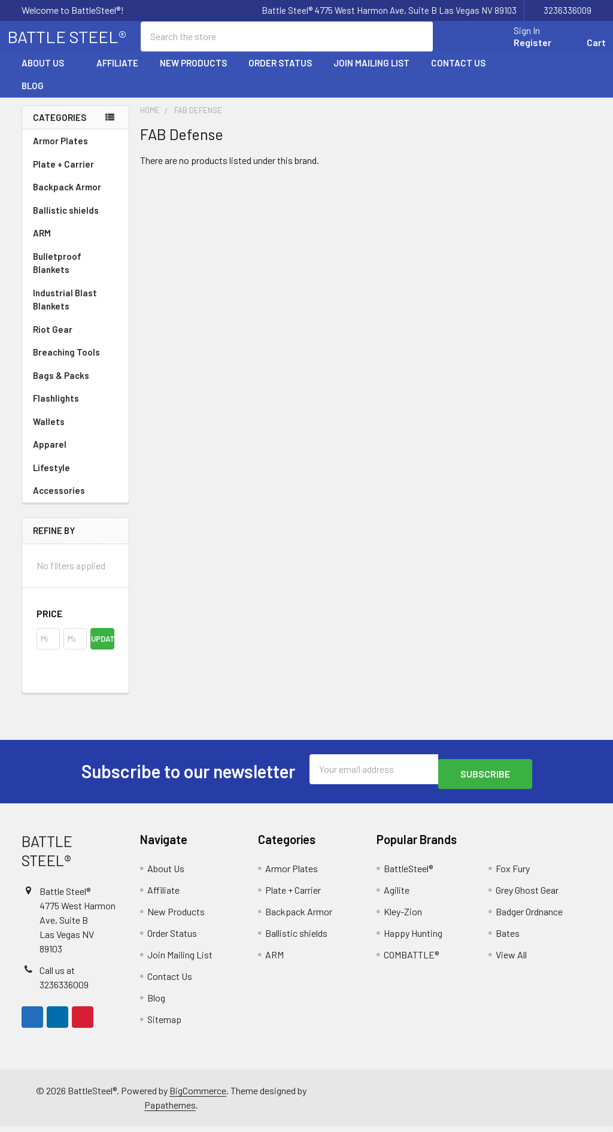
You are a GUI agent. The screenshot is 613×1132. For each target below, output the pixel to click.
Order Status (280, 73)
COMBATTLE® (411, 960)
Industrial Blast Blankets (65, 310)
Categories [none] (59, 128)
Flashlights (56, 408)
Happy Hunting (413, 939)
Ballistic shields (75, 221)
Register (518, 49)
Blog (33, 96)
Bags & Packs (75, 386)
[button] (75, 624)
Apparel (75, 455)
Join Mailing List (371, 73)
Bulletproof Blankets (57, 274)
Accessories (75, 501)
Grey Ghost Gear (527, 896)
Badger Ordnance (529, 917)
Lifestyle (51, 478)
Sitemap (164, 1025)
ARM (42, 243)
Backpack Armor (67, 197)
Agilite (396, 896)
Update (102, 649)
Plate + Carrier (63, 174)
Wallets (49, 432)
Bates (508, 939)
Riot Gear (52, 340)
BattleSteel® (408, 874)
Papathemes (170, 1110)
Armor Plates (75, 151)
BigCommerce (197, 1096)
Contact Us (458, 73)
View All (511, 960)
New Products (193, 73)
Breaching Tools (66, 362)
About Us (48, 73)
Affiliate (117, 73)
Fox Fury (513, 874)
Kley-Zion (403, 917)
